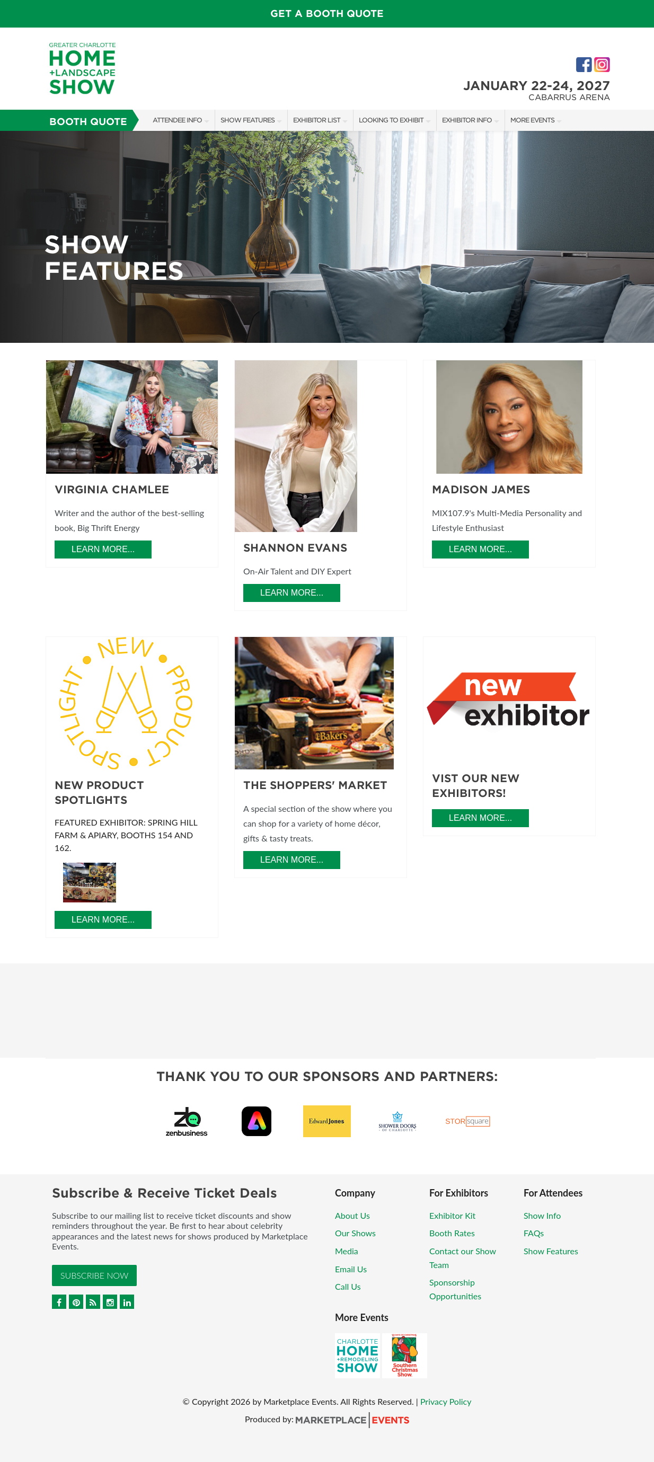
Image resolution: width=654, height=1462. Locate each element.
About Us (352, 1215)
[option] (327, 237)
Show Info (542, 1215)
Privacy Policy (446, 1401)
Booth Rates (452, 1233)
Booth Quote (88, 121)
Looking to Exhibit (391, 120)
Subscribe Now (94, 1275)
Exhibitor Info (467, 120)
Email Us (351, 1269)
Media (346, 1251)
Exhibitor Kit (452, 1215)
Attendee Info (177, 120)
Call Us (348, 1286)
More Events (532, 120)
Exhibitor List (316, 120)
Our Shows (355, 1233)
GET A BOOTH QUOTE (327, 13)
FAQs (534, 1233)
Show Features (247, 120)
